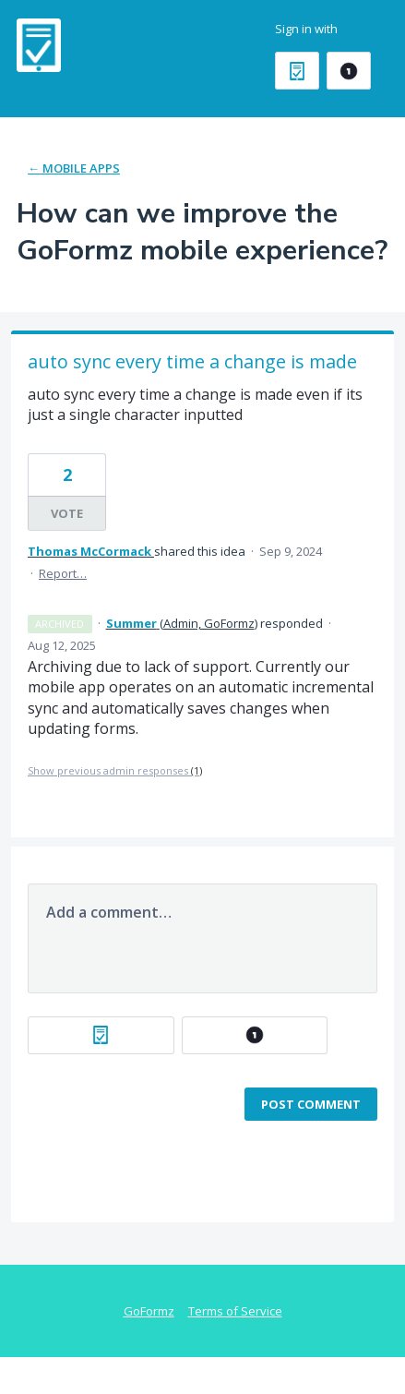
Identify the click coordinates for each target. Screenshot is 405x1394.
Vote (67, 513)
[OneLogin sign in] (349, 71)
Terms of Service (235, 1311)
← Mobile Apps (74, 168)
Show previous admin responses (115, 770)
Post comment (311, 1104)
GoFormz (149, 1311)
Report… (63, 573)
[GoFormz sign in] (297, 71)
